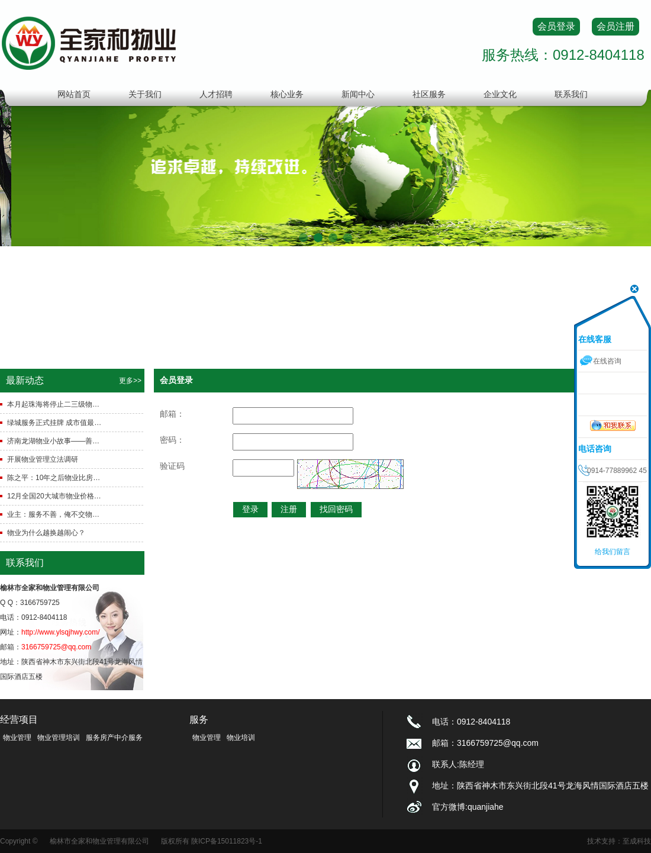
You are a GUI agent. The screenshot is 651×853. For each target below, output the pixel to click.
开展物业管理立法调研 (42, 459)
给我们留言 (612, 552)
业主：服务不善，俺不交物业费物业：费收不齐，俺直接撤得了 (54, 514)
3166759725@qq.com (56, 647)
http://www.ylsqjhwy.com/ (60, 632)
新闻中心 (358, 94)
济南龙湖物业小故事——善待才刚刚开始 (54, 441)
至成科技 (637, 841)
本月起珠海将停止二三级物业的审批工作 (54, 404)
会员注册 (615, 26)
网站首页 (74, 94)
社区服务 (429, 94)
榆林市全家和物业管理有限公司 (99, 841)
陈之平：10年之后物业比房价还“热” (54, 478)
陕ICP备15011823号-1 (226, 841)
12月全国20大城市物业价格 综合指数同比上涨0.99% (54, 496)
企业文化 (500, 94)
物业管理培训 (58, 737)
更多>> (130, 380)
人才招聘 (216, 94)
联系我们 (571, 94)
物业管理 (17, 737)
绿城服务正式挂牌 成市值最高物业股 (54, 423)
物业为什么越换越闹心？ (46, 533)
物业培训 (241, 737)
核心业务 (287, 94)
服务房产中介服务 (114, 737)
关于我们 (145, 94)
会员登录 (556, 26)
